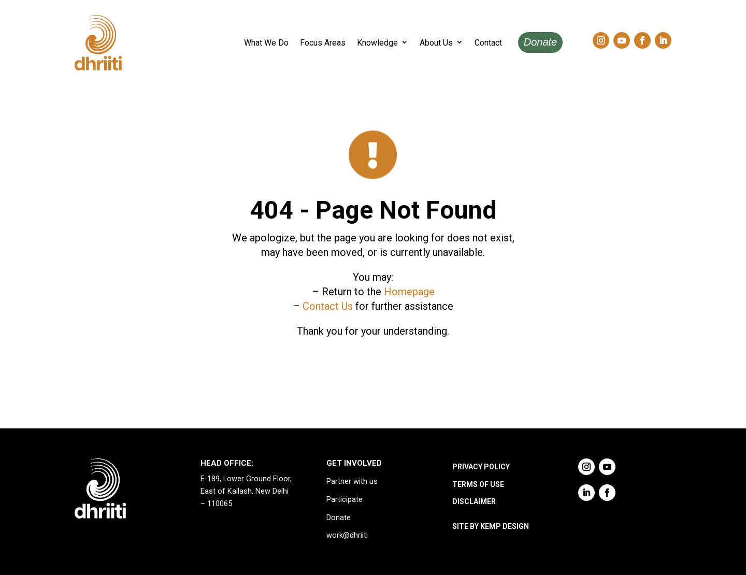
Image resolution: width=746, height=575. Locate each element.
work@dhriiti (347, 535)
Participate (344, 499)
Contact (488, 43)
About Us (436, 43)
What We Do (266, 43)
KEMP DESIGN (504, 526)
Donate (540, 42)
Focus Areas (323, 43)
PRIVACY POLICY (481, 467)
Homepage (409, 291)
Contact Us (328, 306)
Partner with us (352, 481)
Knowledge (377, 43)
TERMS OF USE (478, 484)
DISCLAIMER (474, 501)
